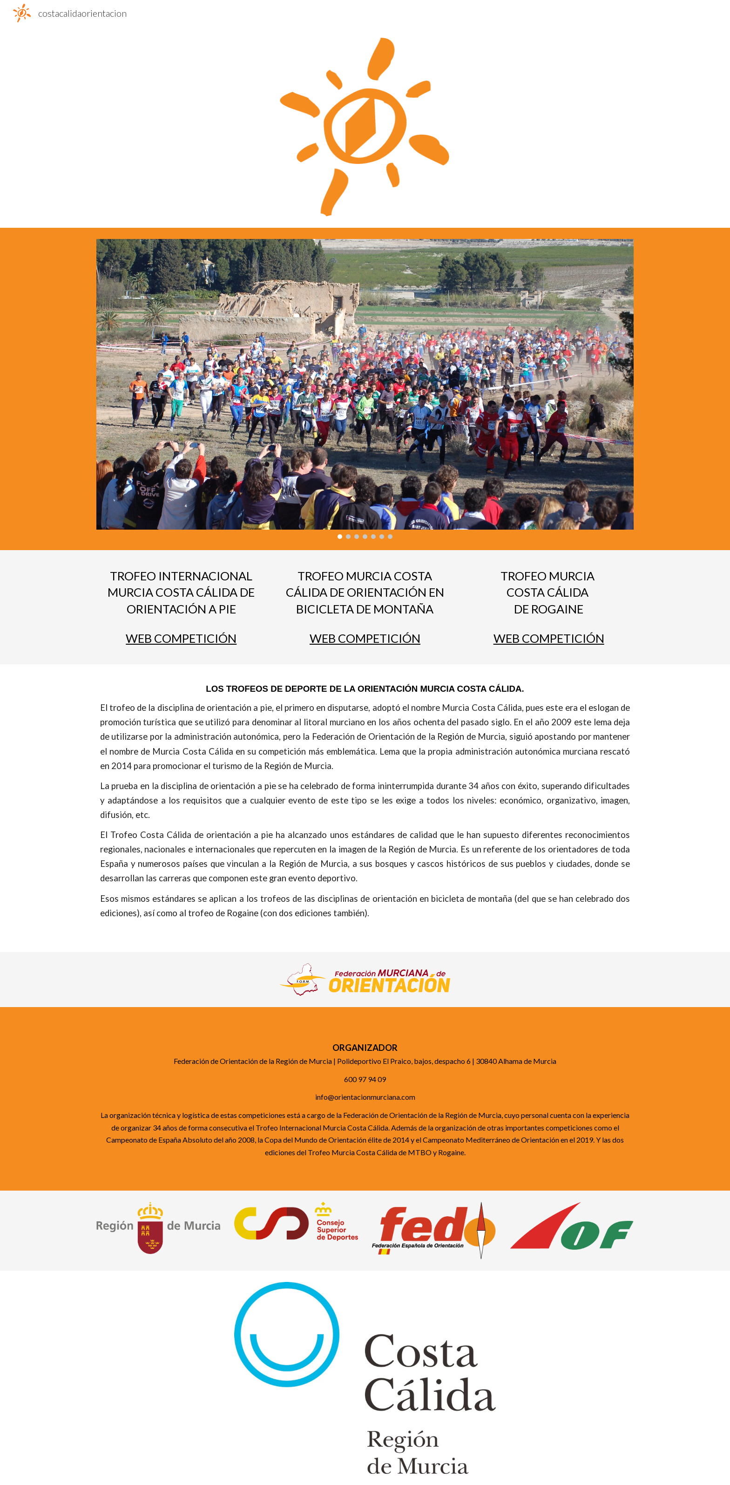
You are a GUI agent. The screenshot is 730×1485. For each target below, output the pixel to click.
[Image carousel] (365, 388)
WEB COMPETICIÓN (181, 638)
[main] (181, 592)
